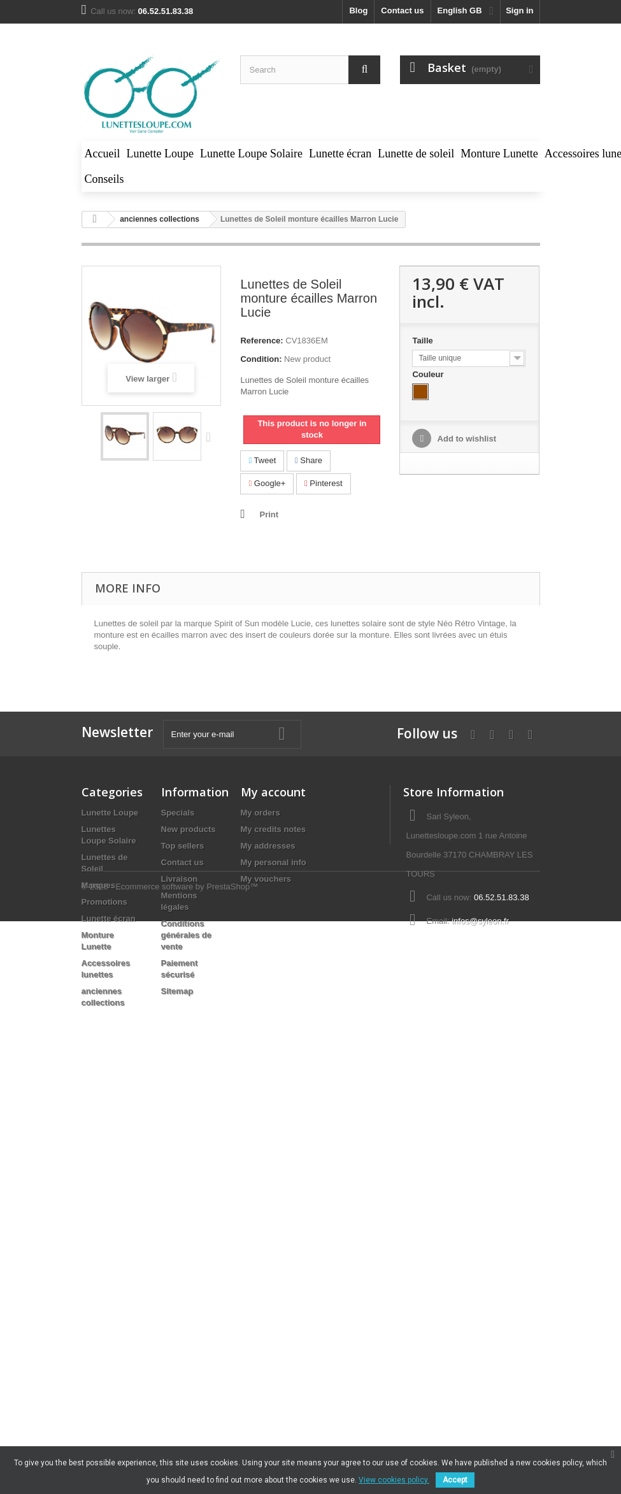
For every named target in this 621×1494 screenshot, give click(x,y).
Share (308, 460)
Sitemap (177, 991)
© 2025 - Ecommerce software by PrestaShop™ (170, 1048)
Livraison (179, 879)
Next (211, 436)
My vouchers (266, 879)
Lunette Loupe (110, 812)
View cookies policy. (394, 1480)
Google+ (266, 483)
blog (358, 10)
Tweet (262, 460)
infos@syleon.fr (480, 921)
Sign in (519, 10)
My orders (260, 812)
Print (268, 514)
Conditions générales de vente (186, 935)
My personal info (273, 862)
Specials (178, 812)
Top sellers (182, 846)
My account (273, 792)
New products (188, 829)
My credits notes (273, 829)
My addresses (268, 846)
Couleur (429, 374)
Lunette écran (109, 918)
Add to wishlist (465, 438)
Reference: (261, 340)
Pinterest (323, 483)
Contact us (402, 10)
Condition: (261, 359)
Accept (455, 1480)
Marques (98, 885)
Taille (423, 340)
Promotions (104, 902)
